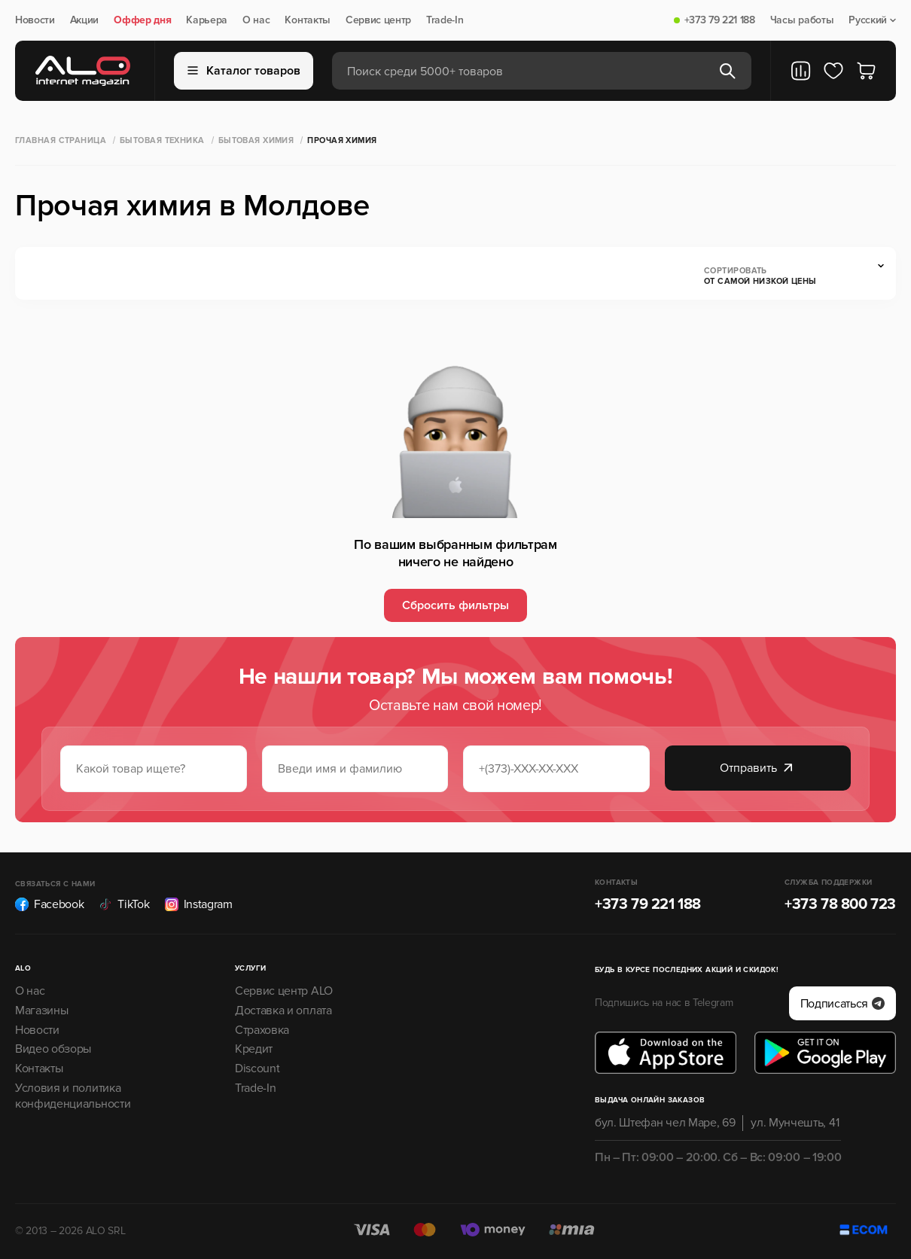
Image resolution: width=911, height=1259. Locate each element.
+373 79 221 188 (719, 20)
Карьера (206, 20)
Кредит (254, 1048)
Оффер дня (142, 20)
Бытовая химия (256, 140)
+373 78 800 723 (840, 904)
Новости (35, 20)
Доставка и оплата (283, 1010)
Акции (84, 20)
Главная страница (60, 140)
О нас (256, 20)
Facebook (49, 904)
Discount (257, 1068)
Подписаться (842, 1003)
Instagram (199, 904)
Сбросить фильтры (455, 605)
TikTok (124, 904)
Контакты (307, 20)
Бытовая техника (162, 140)
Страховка (262, 1030)
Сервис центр (378, 20)
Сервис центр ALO (284, 990)
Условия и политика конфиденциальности (72, 1096)
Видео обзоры (53, 1048)
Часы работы (801, 20)
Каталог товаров (243, 70)
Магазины (41, 1010)
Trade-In (444, 20)
